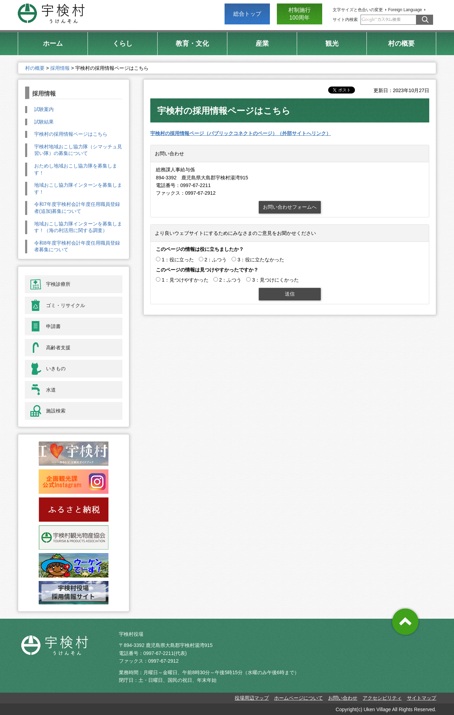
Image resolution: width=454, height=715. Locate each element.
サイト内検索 (345, 19)
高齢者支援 (58, 347)
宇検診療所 (58, 284)
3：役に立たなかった (260, 259)
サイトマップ (421, 698)
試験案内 (44, 109)
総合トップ (247, 14)
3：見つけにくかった (275, 280)
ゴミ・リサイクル (65, 305)
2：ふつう (216, 259)
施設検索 (56, 411)
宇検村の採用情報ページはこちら (70, 134)
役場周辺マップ (252, 698)
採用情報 (60, 68)
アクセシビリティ (382, 698)
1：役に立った (178, 259)
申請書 (53, 326)
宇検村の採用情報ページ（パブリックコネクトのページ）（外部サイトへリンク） (240, 133)
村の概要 (35, 68)
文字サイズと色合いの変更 (358, 9)
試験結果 (44, 122)
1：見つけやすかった (185, 280)
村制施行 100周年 (299, 14)
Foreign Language (405, 9)
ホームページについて (298, 698)
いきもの (56, 368)
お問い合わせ (342, 698)
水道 (51, 390)
